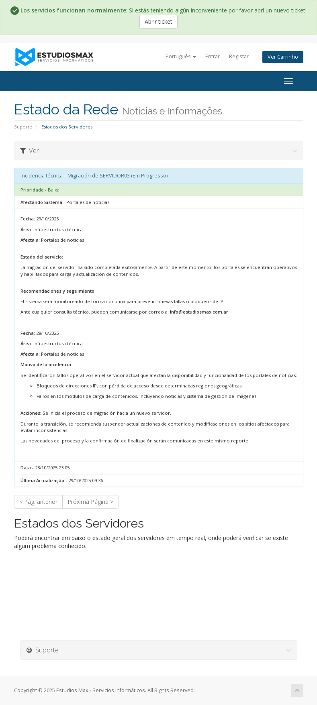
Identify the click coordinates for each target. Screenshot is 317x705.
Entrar (212, 56)
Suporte (23, 127)
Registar (239, 56)
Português (181, 56)
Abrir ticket (158, 21)
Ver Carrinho (283, 56)
